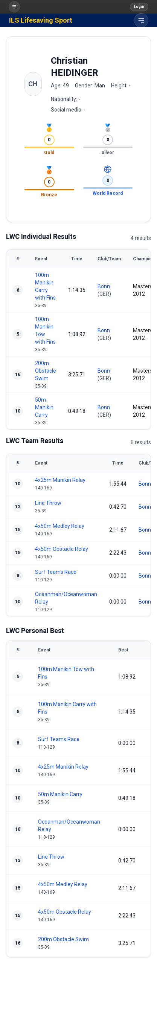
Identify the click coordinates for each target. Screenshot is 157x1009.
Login (139, 7)
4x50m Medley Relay (59, 526)
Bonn (104, 286)
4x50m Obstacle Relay (61, 549)
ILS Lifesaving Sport (40, 20)
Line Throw (48, 503)
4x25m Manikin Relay (60, 480)
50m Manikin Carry (44, 407)
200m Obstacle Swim (45, 370)
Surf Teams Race (55, 572)
